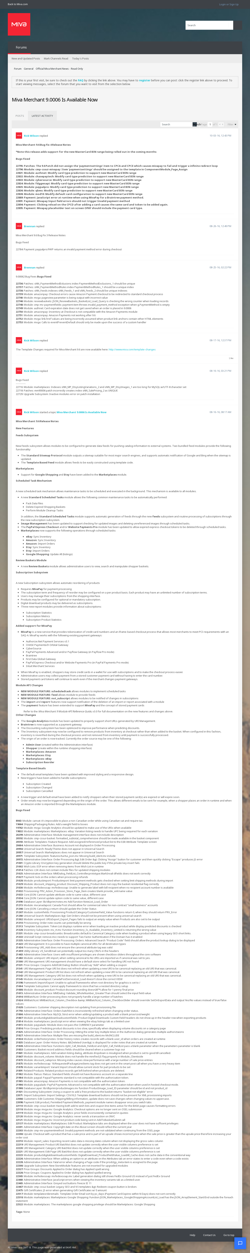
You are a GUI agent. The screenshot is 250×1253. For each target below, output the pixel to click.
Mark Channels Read (56, 58)
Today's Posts (80, 58)
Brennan (29, 226)
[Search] (209, 25)
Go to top (228, 1235)
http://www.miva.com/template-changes (132, 349)
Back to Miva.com (18, 4)
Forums (21, 47)
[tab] (20, 116)
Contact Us (209, 1235)
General (28, 68)
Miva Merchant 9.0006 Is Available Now (81, 412)
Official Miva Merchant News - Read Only (59, 68)
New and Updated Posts (26, 58)
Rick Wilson (31, 135)
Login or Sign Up (229, 4)
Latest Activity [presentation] (42, 116)
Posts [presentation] (20, 116)
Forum (17, 68)
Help (192, 1235)
